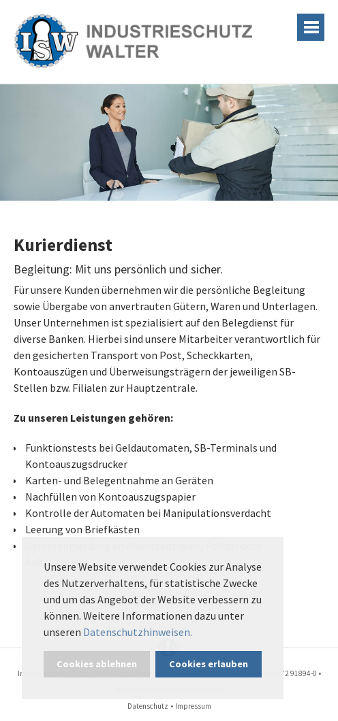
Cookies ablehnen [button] (97, 664)
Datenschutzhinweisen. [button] (137, 632)
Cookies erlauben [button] (208, 664)
